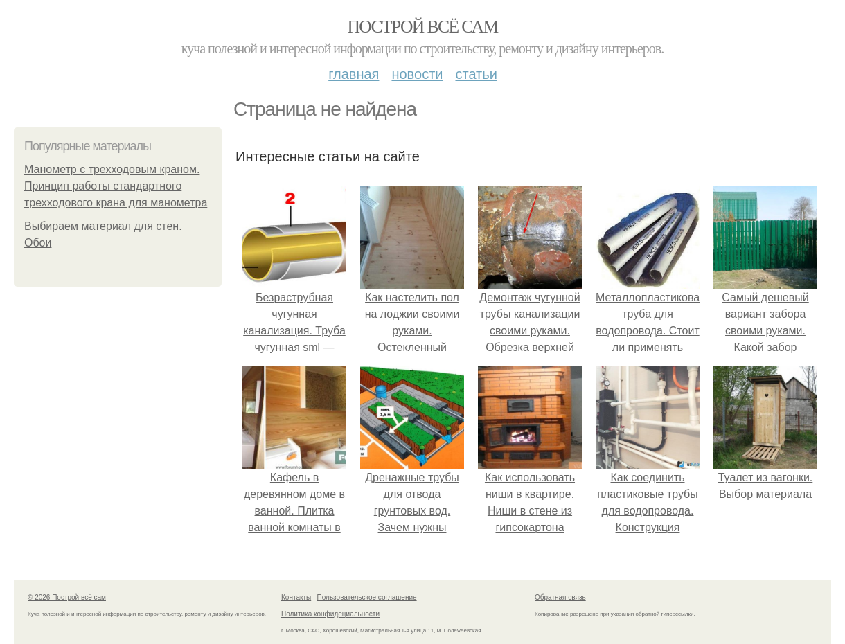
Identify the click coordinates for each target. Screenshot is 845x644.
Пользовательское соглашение (367, 597)
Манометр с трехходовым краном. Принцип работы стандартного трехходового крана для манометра (115, 185)
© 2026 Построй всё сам (67, 597)
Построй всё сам (422, 27)
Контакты (296, 597)
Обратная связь (560, 597)
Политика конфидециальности (330, 614)
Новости (417, 74)
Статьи (476, 74)
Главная (353, 74)
